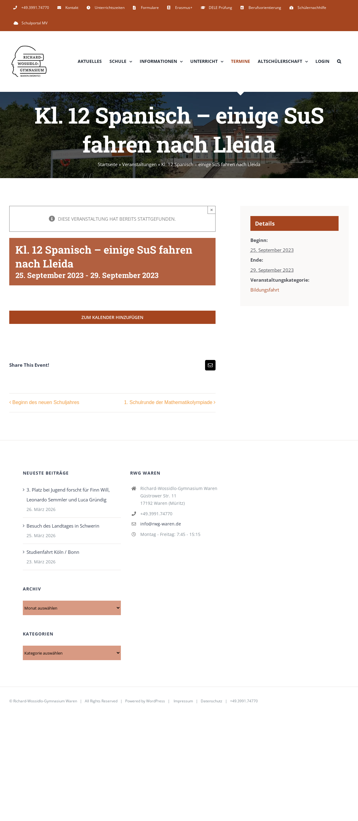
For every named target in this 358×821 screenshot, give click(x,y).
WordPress (155, 701)
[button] (339, 61)
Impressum (183, 701)
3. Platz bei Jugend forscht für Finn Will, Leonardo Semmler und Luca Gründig (68, 495)
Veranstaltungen (139, 164)
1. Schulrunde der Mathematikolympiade (168, 402)
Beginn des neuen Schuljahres (45, 402)
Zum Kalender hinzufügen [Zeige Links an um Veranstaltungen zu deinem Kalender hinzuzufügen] (112, 317)
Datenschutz (211, 701)
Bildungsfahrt (264, 290)
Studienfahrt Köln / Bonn (53, 552)
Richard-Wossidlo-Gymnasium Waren (45, 701)
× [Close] (211, 209)
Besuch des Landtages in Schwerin (63, 526)
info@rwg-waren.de (160, 524)
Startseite (107, 164)
